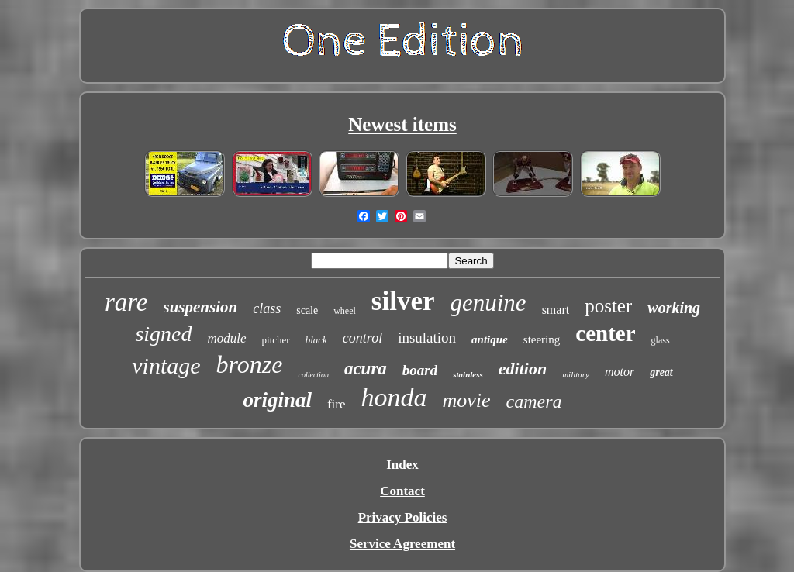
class (267, 308)
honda (394, 397)
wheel (344, 310)
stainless (468, 374)
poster (608, 305)
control (362, 338)
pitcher (276, 340)
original (277, 400)
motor (619, 371)
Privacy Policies (402, 517)
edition (523, 368)
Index (402, 464)
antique (489, 339)
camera (534, 401)
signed (163, 334)
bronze (249, 364)
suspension (201, 307)
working (673, 307)
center (605, 333)
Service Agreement (402, 543)
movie (467, 400)
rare (126, 302)
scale (307, 310)
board (419, 370)
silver (403, 301)
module (227, 338)
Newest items (402, 124)
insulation (427, 337)
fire (336, 404)
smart (556, 309)
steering (541, 339)
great (661, 372)
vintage (166, 365)
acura (365, 368)
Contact (402, 491)
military (575, 374)
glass (660, 340)
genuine (488, 302)
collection (313, 374)
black (316, 340)
